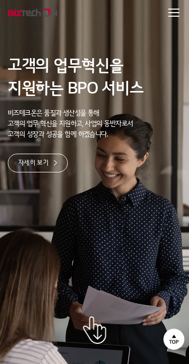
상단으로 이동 (173, 339)
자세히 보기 (37, 162)
